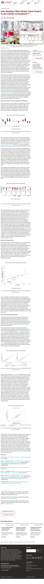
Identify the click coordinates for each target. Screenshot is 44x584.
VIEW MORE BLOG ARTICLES (8, 511)
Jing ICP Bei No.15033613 (30, 576)
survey (2, 343)
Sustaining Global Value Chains (7, 92)
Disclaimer (28, 570)
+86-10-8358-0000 (5, 570)
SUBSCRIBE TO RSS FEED (8, 514)
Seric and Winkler (15, 374)
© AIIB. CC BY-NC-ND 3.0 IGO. (7, 576)
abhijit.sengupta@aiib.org (12, 498)
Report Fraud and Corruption (31, 565)
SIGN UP (39, 550)
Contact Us (28, 563)
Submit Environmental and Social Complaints (34, 568)
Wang (19, 330)
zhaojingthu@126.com (8, 503)
